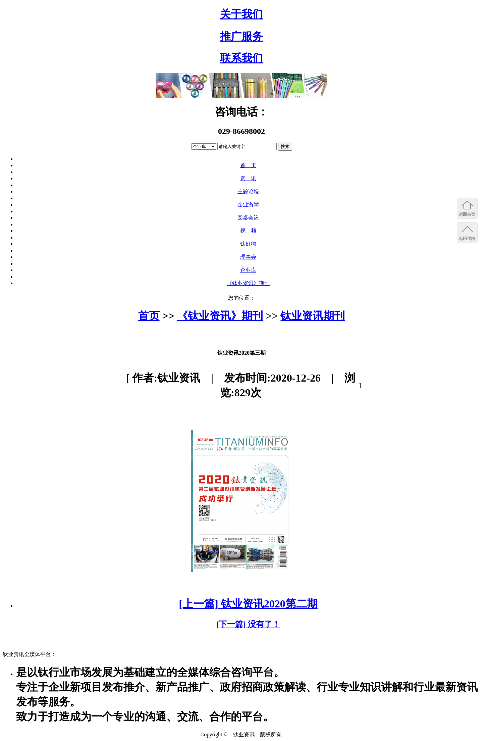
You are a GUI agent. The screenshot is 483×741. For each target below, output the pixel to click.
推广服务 (241, 36)
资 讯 (248, 178)
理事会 (248, 257)
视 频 (248, 231)
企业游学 (248, 204)
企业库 (248, 270)
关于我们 (241, 14)
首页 (149, 316)
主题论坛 (248, 191)
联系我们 (241, 58)
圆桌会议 (248, 217)
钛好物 (248, 244)
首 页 (248, 165)
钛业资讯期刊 (312, 316)
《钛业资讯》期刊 (248, 283)
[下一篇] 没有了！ (248, 624)
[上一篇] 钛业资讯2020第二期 (248, 604)
